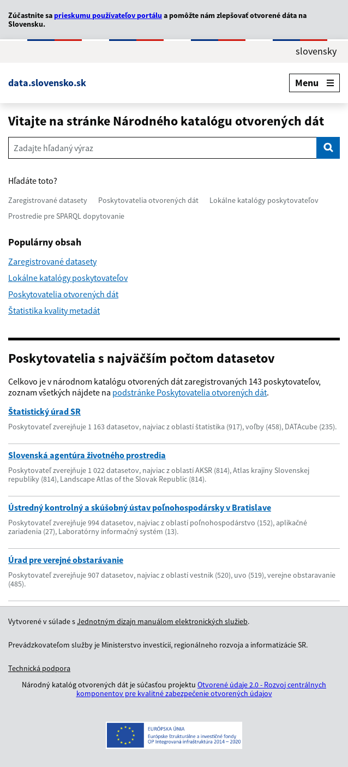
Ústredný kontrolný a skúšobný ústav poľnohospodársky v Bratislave (139, 507)
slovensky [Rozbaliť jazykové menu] (316, 51)
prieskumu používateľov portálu (108, 15)
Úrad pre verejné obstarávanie (65, 559)
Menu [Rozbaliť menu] (314, 82)
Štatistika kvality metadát (54, 310)
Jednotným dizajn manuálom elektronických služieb (162, 621)
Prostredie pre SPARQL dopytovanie (66, 216)
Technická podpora (39, 668)
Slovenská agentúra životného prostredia (87, 455)
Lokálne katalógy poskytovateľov (264, 200)
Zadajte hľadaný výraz (53, 147)
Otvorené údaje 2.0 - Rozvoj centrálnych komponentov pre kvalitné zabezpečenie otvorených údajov (201, 689)
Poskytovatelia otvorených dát (148, 200)
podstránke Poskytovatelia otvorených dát (189, 392)
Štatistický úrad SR (44, 411)
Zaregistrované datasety (47, 200)
